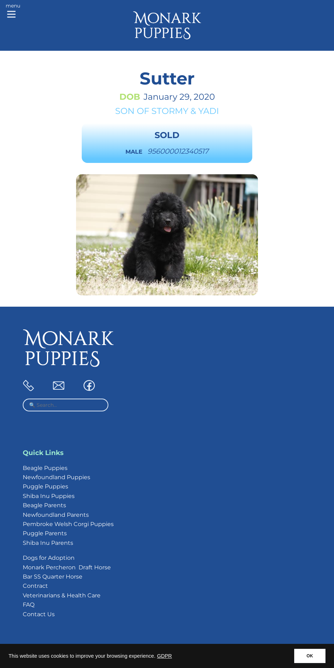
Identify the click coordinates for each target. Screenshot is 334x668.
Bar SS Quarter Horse (52, 576)
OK (310, 655)
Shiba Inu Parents (48, 543)
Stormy (169, 111)
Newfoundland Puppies (56, 477)
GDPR (164, 656)
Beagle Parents (44, 505)
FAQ (28, 604)
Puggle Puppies (45, 486)
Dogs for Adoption (49, 557)
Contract (35, 585)
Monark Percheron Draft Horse (67, 567)
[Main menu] (13, 11)
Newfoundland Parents (56, 514)
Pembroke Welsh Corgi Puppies (68, 524)
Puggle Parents (45, 533)
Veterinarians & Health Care (62, 595)
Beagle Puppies (45, 468)
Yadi (208, 111)
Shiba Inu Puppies (49, 496)
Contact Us (39, 614)
